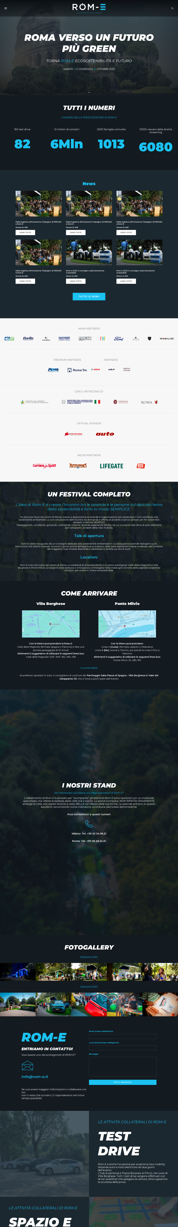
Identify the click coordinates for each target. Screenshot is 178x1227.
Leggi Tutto (25, 235)
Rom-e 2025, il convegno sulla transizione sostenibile (85, 274)
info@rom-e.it (35, 1079)
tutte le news (89, 299)
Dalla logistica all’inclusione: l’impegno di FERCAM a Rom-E (38, 225)
